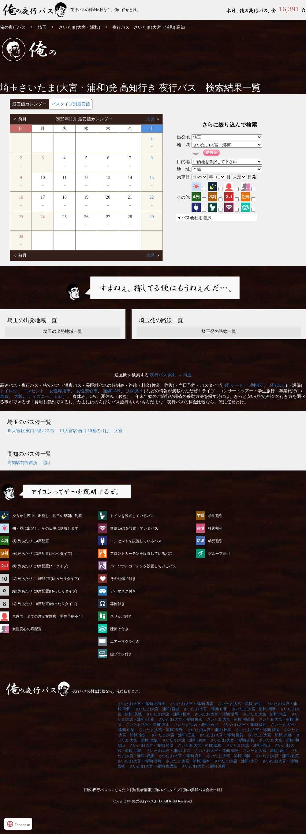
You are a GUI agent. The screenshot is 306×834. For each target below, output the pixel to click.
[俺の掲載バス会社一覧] (202, 790)
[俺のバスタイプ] (168, 790)
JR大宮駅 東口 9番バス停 (31, 430)
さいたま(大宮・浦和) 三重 (173, 735)
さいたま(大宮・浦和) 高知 (180, 756)
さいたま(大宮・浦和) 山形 (205, 709)
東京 (4, 396)
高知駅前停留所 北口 (28, 462)
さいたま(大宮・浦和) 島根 (200, 745)
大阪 (18, 396)
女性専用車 (60, 391)
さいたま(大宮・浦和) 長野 (161, 730)
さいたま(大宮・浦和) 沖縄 (203, 766)
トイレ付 (8, 391)
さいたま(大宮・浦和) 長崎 (139, 761)
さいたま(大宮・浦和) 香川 (265, 750)
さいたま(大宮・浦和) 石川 (196, 724)
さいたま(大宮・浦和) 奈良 (232, 740)
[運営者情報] (142, 790)
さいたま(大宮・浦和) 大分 (236, 761)
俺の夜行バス (13, 27)
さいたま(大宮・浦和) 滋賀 (221, 735)
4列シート (233, 385)
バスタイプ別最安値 (70, 104)
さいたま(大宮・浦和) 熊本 (188, 761)
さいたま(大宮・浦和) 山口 (168, 750)
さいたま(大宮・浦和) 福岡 (229, 756)
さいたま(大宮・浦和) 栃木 (168, 714)
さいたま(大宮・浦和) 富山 (148, 724)
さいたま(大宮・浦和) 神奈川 (230, 719)
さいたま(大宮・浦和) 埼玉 (265, 714)
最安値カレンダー (29, 104)
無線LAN (111, 391)
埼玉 (42, 27)
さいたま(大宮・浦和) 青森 (191, 704)
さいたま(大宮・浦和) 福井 (244, 724)
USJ (58, 396)
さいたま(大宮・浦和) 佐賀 (277, 756)
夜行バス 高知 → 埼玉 (171, 375)
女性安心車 (87, 391)
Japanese (18, 824)
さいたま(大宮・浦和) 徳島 (216, 750)
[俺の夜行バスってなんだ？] (107, 790)
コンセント (33, 391)
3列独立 (255, 385)
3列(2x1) (277, 385)
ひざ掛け (134, 391)
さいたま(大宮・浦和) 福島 (254, 709)
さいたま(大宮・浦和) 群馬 (216, 714)
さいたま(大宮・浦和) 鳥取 (151, 745)
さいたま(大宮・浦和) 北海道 (141, 704)
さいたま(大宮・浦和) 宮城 (157, 709)
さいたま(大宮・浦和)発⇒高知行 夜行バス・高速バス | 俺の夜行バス (35, 10)
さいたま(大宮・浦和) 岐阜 (209, 730)
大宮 (118, 430)
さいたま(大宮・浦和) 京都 (270, 735)
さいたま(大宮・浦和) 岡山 (248, 745)
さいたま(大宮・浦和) (79, 27)
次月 (151, 119)
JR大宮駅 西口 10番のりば (84, 430)
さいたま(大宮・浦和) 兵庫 (184, 740)
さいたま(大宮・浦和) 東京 (180, 719)
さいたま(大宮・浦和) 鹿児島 (153, 766)
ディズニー (38, 396)
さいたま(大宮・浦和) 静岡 (257, 730)
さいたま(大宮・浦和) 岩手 (240, 704)
